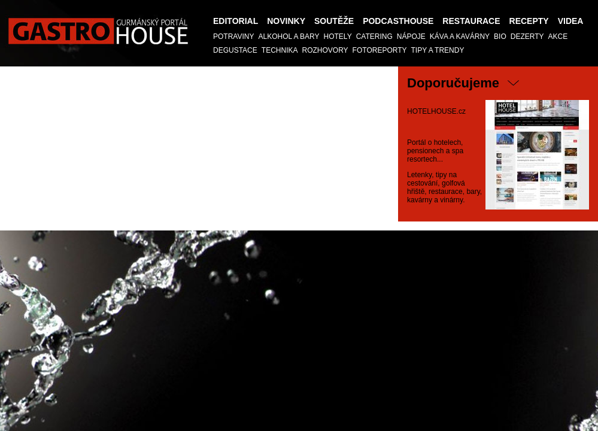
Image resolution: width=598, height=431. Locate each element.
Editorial (235, 21)
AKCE (558, 36)
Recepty (529, 21)
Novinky (286, 21)
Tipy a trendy (438, 50)
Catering (374, 36)
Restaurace (471, 21)
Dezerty (527, 36)
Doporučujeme (453, 82)
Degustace (235, 50)
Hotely (338, 36)
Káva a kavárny (460, 36)
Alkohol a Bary (288, 36)
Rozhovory (325, 50)
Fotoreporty (380, 50)
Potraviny (233, 36)
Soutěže (334, 21)
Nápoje (411, 36)
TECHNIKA (280, 50)
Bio (500, 36)
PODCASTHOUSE (398, 21)
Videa (571, 21)
